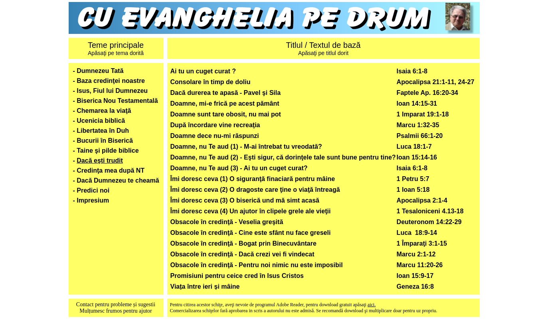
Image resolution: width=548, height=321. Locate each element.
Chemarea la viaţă (104, 110)
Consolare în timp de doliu (210, 82)
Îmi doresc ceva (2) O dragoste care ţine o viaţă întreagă (255, 189)
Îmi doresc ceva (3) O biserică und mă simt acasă (245, 200)
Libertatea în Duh (103, 130)
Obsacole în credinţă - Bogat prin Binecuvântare (243, 243)
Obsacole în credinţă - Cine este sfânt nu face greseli (250, 232)
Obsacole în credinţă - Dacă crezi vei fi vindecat (242, 254)
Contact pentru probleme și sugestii (115, 304)
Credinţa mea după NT (110, 170)
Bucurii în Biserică (105, 140)
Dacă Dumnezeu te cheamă (118, 180)
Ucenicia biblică (101, 120)
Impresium (93, 200)
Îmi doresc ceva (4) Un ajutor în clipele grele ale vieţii (250, 211)
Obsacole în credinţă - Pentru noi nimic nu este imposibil (256, 265)
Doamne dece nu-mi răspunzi (214, 135)
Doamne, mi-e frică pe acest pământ (224, 103)
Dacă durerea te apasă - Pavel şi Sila (225, 92)
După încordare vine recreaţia (215, 125)
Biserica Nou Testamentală (117, 100)
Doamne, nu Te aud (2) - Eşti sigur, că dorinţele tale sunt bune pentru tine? (283, 157)
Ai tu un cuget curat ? (203, 71)
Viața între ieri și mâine (205, 286)
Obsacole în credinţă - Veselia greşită (226, 222)
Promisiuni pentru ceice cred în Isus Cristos (237, 275)
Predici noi (93, 190)
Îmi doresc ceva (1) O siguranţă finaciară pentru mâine (252, 178)
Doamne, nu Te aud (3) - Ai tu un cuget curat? (239, 168)
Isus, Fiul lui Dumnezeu (112, 90)
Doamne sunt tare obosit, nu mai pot (225, 114)
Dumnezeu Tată (100, 70)
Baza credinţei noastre (111, 80)
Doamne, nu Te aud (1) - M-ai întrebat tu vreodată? (246, 146)
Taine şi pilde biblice (107, 150)
